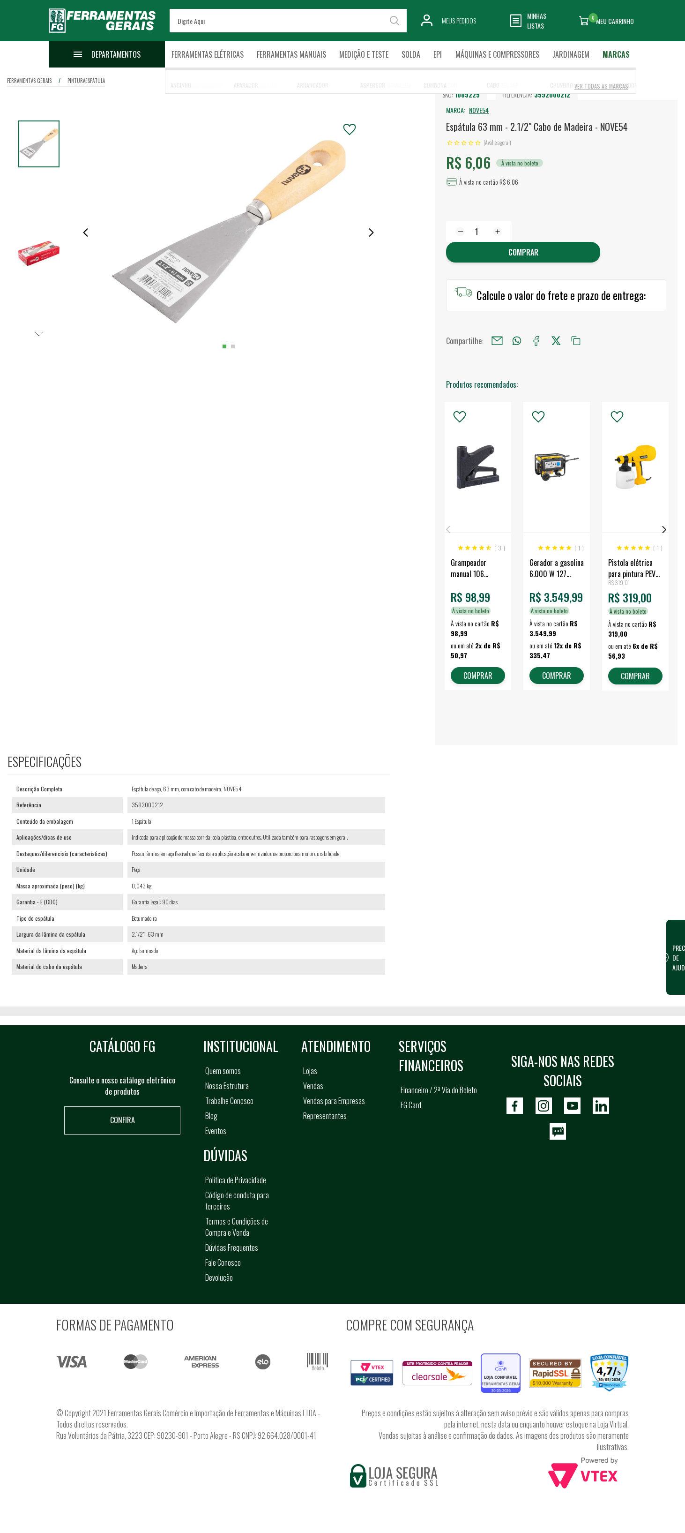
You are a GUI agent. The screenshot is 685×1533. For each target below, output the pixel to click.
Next (664, 529)
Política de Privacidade (235, 1180)
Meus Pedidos (459, 20)
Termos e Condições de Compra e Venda (236, 1227)
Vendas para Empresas (334, 1100)
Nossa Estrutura (227, 1085)
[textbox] (288, 20)
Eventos (215, 1130)
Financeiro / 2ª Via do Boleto (439, 1090)
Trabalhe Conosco (229, 1100)
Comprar (523, 252)
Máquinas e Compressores (497, 54)
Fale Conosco (223, 1262)
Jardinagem (570, 54)
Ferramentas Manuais (291, 54)
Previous (448, 529)
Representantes (325, 1115)
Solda (411, 54)
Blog (211, 1115)
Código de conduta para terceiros (237, 1200)
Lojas (310, 1070)
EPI (437, 54)
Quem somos (223, 1070)
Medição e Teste (363, 54)
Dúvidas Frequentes (231, 1247)
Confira (122, 1120)
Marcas (616, 54)
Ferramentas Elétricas (207, 54)
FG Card (411, 1105)
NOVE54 (479, 110)
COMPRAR (477, 675)
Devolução (219, 1277)
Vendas (313, 1085)
